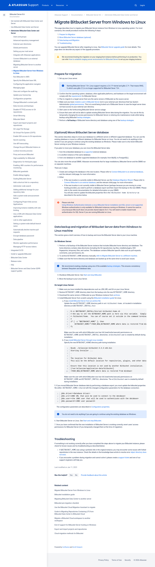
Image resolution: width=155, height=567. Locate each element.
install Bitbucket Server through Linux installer (86, 340)
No (76, 475)
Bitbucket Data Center (19, 258)
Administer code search (22, 186)
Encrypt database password (23, 236)
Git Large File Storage (21, 129)
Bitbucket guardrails (20, 171)
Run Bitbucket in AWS (21, 77)
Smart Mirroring (19, 116)
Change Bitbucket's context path (25, 102)
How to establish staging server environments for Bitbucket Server (93, 59)
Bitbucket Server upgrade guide (113, 47)
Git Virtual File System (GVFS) (24, 133)
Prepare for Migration (67, 34)
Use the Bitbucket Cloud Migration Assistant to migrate (74, 507)
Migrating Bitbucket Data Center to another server (72, 499)
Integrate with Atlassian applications (26, 55)
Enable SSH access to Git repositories (27, 136)
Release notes (16, 261)
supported (89, 152)
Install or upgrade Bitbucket (21, 254)
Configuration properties (22, 99)
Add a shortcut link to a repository (25, 182)
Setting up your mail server (23, 51)
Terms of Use (117, 560)
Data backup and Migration (69, 40)
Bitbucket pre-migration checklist (66, 503)
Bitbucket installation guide (104, 298)
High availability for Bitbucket (24, 158)
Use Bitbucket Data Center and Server (25, 27)
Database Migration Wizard (123, 180)
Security (128, 560)
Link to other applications (22, 220)
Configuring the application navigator (27, 84)
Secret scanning (19, 140)
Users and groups (19, 37)
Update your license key (22, 95)
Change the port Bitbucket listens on (26, 147)
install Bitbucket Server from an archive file (84, 301)
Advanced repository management (26, 40)
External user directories (22, 44)
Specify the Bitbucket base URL (24, 80)
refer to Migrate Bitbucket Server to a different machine (116, 256)
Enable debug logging (21, 175)
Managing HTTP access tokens (25, 247)
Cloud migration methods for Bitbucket (68, 533)
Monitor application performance (25, 243)
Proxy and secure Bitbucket (23, 154)
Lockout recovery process (22, 151)
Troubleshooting (65, 43)
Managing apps (19, 88)
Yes (71, 475)
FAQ (12, 265)
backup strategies (127, 120)
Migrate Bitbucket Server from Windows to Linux (72, 490)
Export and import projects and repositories (70, 529)
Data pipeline (18, 239)
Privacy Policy (103, 560)
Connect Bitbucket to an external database (127, 172)
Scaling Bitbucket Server (22, 179)
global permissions (77, 104)
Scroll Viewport (77, 547)
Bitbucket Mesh (19, 119)
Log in (142, 5)
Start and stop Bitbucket (92, 275)
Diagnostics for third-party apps (25, 162)
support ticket (124, 458)
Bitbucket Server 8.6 (17, 14)
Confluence (66, 547)
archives (117, 295)
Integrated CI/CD (17, 250)
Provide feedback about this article (94, 475)
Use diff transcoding (20, 144)
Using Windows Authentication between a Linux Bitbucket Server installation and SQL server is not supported (102, 205)
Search (136, 5)
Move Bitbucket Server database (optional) (75, 37)
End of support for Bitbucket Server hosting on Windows (75, 525)
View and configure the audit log (25, 91)
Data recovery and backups (23, 106)
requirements (76, 96)
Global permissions (20, 48)
